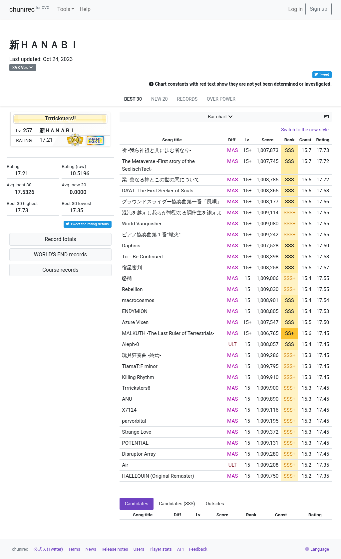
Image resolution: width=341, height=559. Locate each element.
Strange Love (136, 432)
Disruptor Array (139, 454)
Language (317, 549)
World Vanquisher (142, 224)
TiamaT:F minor (140, 366)
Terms (74, 549)
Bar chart (217, 116)
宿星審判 (132, 268)
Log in (295, 9)
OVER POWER (221, 99)
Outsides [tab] (215, 503)
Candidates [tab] (137, 503)
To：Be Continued (142, 257)
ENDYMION (135, 311)
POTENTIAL (135, 443)
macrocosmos (138, 300)
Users (139, 549)
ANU (127, 399)
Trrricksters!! (136, 388)
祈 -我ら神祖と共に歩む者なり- (156, 150)
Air (125, 465)
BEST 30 (133, 99)
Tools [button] (63, 9)
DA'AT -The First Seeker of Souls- (158, 191)
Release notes (115, 549)
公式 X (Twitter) (48, 549)
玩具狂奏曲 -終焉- (141, 355)
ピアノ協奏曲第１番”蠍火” (151, 235)
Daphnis (131, 246)
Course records (60, 270)
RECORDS (187, 99)
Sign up (318, 9)
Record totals (60, 239)
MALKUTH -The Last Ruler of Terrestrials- (168, 333)
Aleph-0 (130, 344)
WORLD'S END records (60, 254)
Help (85, 9)
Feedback (198, 549)
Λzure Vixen (135, 322)
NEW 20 (159, 99)
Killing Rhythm (138, 377)
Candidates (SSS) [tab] (177, 503)
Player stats (161, 549)
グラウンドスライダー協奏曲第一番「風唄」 (172, 202)
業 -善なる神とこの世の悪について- (161, 180)
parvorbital (134, 421)
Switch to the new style (305, 129)
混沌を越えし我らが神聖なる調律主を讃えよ (172, 213)
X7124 (129, 410)
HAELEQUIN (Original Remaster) (158, 476)
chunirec (29, 9)
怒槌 (127, 278)
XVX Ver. (20, 67)
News (91, 549)
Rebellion (132, 289)
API (180, 549)
